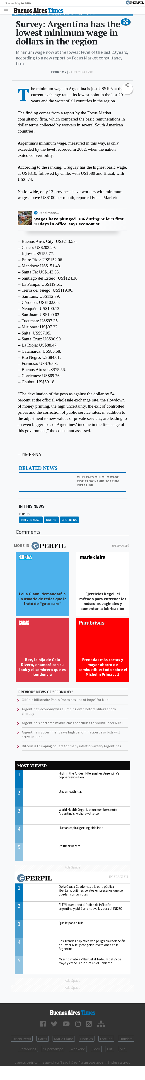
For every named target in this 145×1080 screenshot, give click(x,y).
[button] (125, 22)
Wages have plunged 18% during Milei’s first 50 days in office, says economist (79, 221)
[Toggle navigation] (7, 10)
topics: (25, 514)
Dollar (51, 520)
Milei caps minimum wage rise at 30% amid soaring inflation (98, 481)
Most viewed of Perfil (72, 878)
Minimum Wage (30, 520)
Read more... (49, 213)
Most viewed (32, 765)
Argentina (69, 520)
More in (39, 546)
